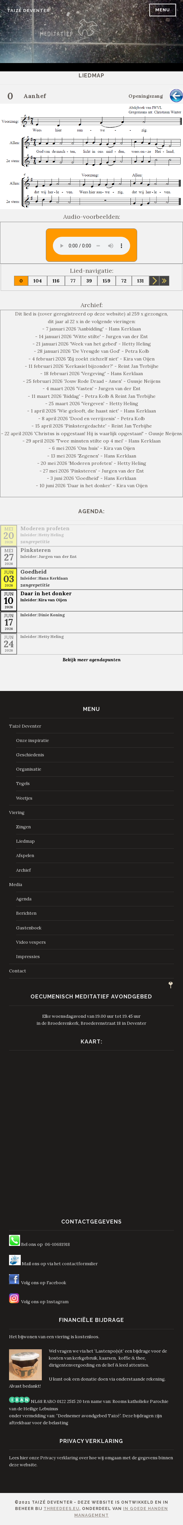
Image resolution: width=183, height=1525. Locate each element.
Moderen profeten (45, 528)
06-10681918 (57, 1244)
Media (15, 884)
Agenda (23, 899)
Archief (23, 870)
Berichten (26, 913)
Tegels (23, 783)
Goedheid (33, 571)
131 (140, 281)
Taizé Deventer (28, 10)
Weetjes (24, 798)
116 (56, 281)
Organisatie (28, 769)
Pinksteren (35, 550)
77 (73, 281)
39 (89, 281)
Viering (16, 812)
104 (37, 281)
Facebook (56, 1283)
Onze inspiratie (32, 740)
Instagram (58, 1302)
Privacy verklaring (59, 1458)
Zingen (23, 827)
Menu (162, 9)
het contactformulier (76, 1264)
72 (123, 281)
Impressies (28, 956)
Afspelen (25, 855)
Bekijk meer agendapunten (92, 660)
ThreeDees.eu (61, 1508)
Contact (17, 971)
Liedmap (25, 841)
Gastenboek (28, 928)
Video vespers (31, 942)
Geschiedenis (30, 755)
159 (106, 281)
